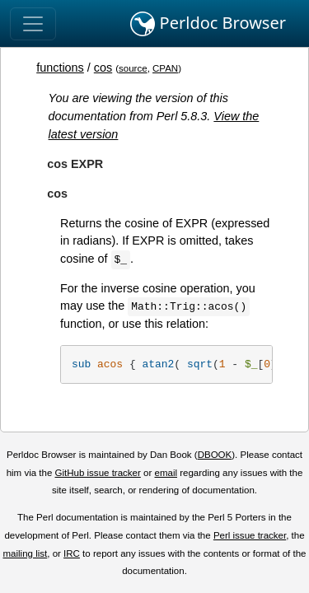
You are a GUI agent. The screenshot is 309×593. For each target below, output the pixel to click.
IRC (71, 553)
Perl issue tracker (249, 535)
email (165, 473)
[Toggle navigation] (33, 23)
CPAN (165, 68)
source (133, 68)
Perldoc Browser (208, 24)
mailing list (24, 553)
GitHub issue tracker (98, 473)
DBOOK (215, 455)
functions (60, 67)
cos (103, 67)
